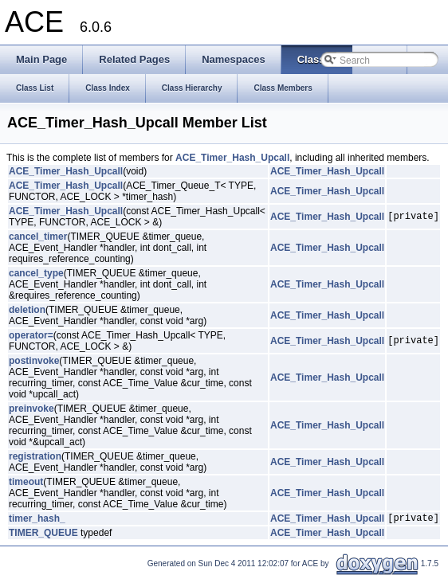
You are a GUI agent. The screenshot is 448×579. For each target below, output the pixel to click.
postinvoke (34, 360)
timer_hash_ (37, 520)
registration (35, 456)
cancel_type (36, 273)
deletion (27, 309)
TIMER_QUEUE (43, 535)
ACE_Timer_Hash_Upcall (232, 157)
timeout (26, 481)
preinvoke (31, 408)
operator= (31, 335)
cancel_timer (38, 236)
